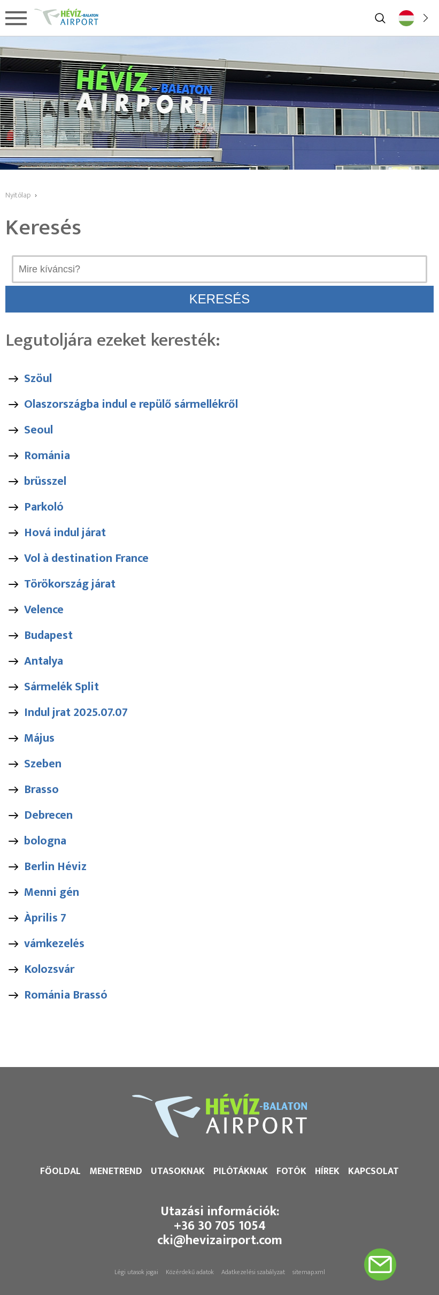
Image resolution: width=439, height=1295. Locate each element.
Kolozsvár (49, 969)
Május (39, 738)
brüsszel (45, 481)
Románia (47, 456)
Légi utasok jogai (136, 1272)
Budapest (48, 635)
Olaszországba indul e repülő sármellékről (131, 404)
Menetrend (115, 1171)
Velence (44, 610)
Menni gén (51, 892)
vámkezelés (54, 944)
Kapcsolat (373, 1171)
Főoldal (60, 1171)
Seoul (38, 430)
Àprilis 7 (45, 918)
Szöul (38, 379)
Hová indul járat (65, 533)
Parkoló (44, 507)
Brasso (41, 789)
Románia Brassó (65, 995)
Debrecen (48, 815)
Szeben (42, 764)
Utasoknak (178, 1171)
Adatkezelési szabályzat (253, 1272)
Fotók (291, 1171)
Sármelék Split (61, 687)
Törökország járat (69, 584)
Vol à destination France (86, 558)
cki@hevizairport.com (219, 1240)
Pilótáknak (240, 1171)
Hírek (327, 1171)
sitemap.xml (308, 1272)
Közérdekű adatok (190, 1272)
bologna (45, 841)
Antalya (43, 661)
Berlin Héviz (55, 867)
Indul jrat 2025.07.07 (76, 712)
